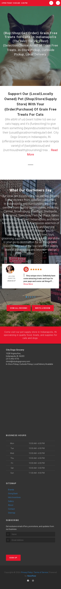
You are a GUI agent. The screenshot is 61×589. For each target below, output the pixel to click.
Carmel (8, 211)
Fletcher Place (41, 215)
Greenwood (10, 215)
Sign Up (13, 557)
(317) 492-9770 (12, 358)
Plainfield (36, 211)
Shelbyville (50, 211)
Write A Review (42, 308)
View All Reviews (18, 308)
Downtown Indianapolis (31, 218)
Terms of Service (41, 572)
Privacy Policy (27, 572)
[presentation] (20, 546)
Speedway (24, 215)
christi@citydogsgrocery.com (18, 361)
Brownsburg (22, 211)
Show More (28, 283)
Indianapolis (14, 203)
